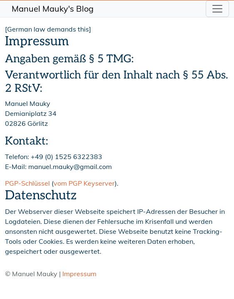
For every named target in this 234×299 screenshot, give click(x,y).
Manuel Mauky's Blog (53, 8)
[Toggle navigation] (217, 8)
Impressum (79, 274)
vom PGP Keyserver (84, 183)
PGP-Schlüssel (27, 183)
